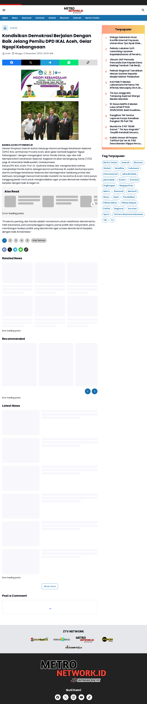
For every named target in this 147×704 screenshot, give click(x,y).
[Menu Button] (4, 10)
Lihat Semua (39, 240)
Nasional (26, 17)
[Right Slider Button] (93, 204)
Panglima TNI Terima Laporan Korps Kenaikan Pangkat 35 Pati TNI (124, 118)
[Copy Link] (87, 62)
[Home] (5, 28)
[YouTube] (81, 697)
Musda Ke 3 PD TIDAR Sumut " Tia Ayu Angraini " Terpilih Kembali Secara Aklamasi (125, 129)
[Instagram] (73, 697)
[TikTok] (89, 697)
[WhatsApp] (68, 62)
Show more (50, 586)
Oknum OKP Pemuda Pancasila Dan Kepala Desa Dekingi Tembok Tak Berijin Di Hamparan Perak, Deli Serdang (126, 62)
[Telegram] (49, 62)
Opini (5, 17)
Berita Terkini (92, 17)
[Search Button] (143, 10)
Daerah (77, 17)
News (15, 17)
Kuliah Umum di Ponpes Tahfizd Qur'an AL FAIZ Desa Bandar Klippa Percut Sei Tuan (125, 140)
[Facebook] (11, 62)
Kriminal (40, 17)
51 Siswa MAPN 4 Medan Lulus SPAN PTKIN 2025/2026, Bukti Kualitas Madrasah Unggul (125, 107)
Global (52, 17)
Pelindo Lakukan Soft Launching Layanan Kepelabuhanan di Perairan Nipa (126, 51)
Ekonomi (64, 17)
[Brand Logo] (39, 639)
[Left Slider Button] (88, 391)
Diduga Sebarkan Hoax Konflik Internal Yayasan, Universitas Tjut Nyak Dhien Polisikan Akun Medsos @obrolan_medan (126, 40)
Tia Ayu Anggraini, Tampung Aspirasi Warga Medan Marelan (125, 96)
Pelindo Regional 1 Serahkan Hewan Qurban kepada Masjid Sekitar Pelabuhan (126, 73)
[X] (30, 62)
